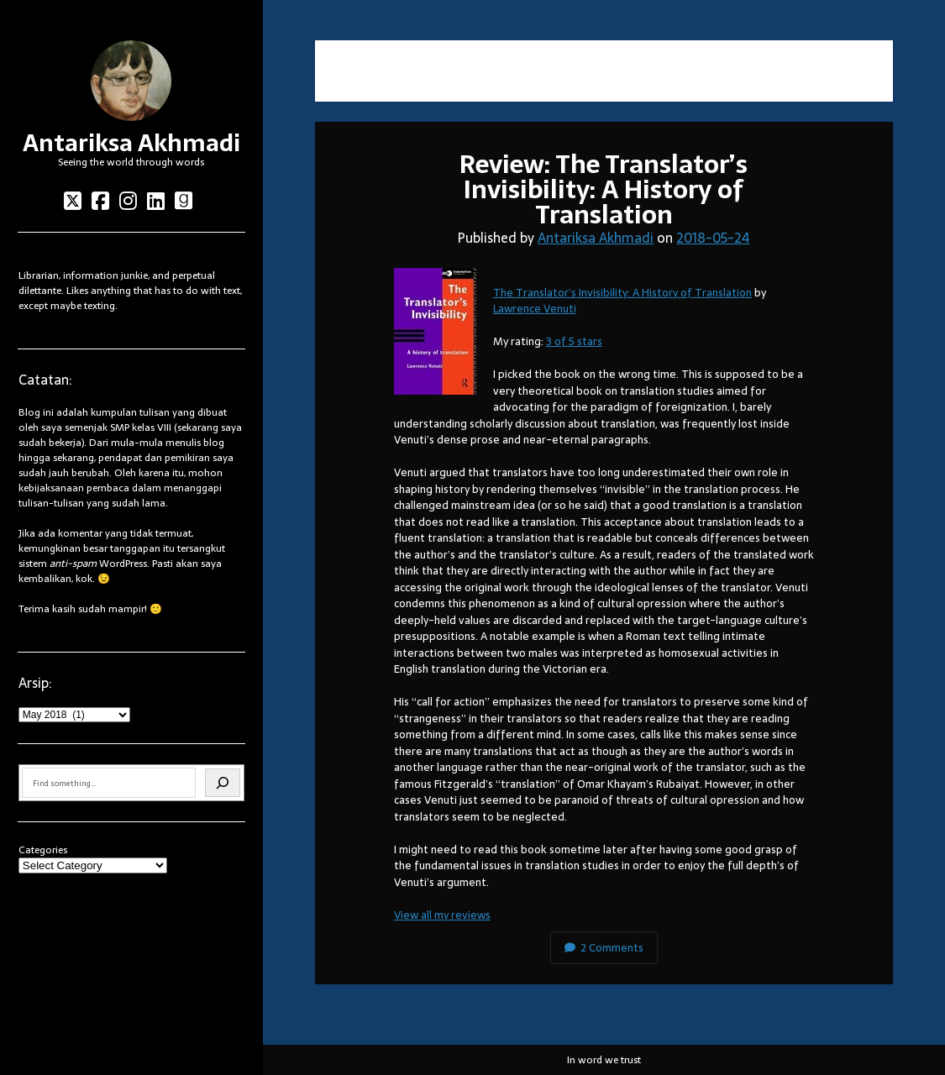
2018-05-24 (712, 238)
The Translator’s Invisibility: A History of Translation (622, 293)
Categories (42, 849)
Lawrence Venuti (534, 308)
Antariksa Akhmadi (131, 142)
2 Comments (603, 948)
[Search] (222, 782)
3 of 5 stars (574, 341)
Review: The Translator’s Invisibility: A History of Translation (603, 189)
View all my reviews (442, 915)
